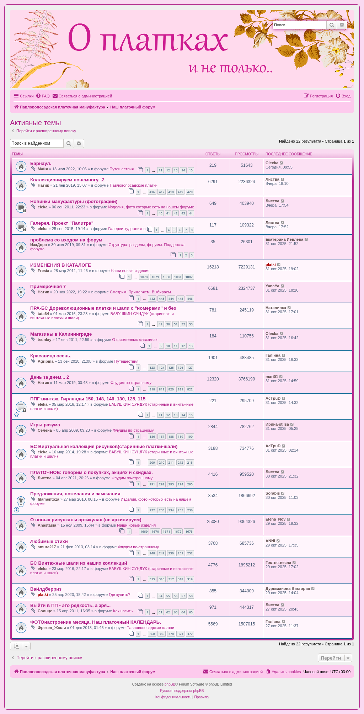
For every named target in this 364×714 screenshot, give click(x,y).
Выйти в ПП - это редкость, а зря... (70, 605)
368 (152, 634)
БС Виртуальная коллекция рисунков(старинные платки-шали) (103, 446)
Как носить (123, 611)
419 (180, 192)
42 (175, 213)
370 (171, 634)
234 (171, 510)
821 (180, 389)
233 (161, 510)
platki (271, 264)
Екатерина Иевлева (284, 239)
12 (168, 170)
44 (191, 213)
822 (190, 389)
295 (190, 484)
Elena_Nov (275, 519)
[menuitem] (43, 96)
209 (152, 462)
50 (168, 324)
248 (152, 553)
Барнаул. (40, 163)
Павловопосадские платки (133, 185)
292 (161, 484)
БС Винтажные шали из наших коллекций (78, 563)
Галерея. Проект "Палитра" (61, 223)
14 (183, 170)
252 (190, 553)
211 (171, 462)
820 (171, 389)
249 (161, 553)
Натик (43, 185)
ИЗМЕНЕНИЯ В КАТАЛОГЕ (60, 265)
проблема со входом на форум (66, 240)
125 (171, 367)
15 (191, 170)
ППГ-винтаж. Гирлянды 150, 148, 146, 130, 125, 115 (87, 398)
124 (161, 367)
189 (180, 436)
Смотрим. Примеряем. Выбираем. (141, 292)
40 (160, 213)
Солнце (45, 611)
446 (190, 298)
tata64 (43, 313)
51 (175, 324)
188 (171, 436)
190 (190, 436)
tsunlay (45, 339)
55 (168, 595)
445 (180, 298)
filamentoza (48, 499)
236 (190, 510)
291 (152, 484)
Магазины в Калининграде (61, 334)
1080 (166, 277)
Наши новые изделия (130, 270)
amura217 (47, 547)
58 (191, 595)
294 (180, 484)
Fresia (43, 270)
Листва (272, 179)
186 (152, 436)
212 (180, 462)
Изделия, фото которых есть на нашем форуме (151, 207)
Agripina (46, 361)
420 (190, 192)
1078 (144, 277)
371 (180, 634)
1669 (144, 531)
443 (161, 298)
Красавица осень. (50, 355)
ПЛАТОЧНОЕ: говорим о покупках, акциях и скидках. (91, 472)
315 (152, 579)
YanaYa (272, 286)
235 (180, 510)
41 (168, 213)
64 (183, 612)
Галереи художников (126, 229)
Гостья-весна (278, 562)
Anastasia (47, 525)
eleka (43, 207)
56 (175, 595)
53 (191, 324)
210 (161, 462)
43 (183, 213)
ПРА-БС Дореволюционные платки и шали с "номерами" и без (103, 308)
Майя (43, 169)
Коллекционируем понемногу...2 (67, 179)
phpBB (170, 684)
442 (152, 298)
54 (160, 595)
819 (161, 389)
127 (190, 367)
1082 (189, 277)
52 (183, 324)
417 (161, 192)
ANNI (270, 541)
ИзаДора (38, 245)
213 (190, 462)
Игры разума (45, 424)
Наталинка (276, 307)
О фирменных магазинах (135, 339)
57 (183, 595)
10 (168, 345)
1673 (189, 531)
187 (161, 436)
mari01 (272, 376)
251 (180, 553)
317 (171, 579)
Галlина (273, 355)
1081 (178, 277)
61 (160, 612)
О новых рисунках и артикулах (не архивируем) (85, 519)
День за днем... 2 (49, 377)
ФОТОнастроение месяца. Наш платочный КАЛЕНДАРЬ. (95, 622)
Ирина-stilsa (277, 424)
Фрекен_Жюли (52, 627)
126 (180, 367)
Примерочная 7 (48, 286)
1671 (166, 531)
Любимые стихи (49, 541)
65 (191, 612)
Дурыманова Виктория (288, 588)
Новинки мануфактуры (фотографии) (73, 201)
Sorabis (273, 493)
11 (160, 170)
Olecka (272, 163)
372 (190, 634)
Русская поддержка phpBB (182, 691)
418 (171, 192)
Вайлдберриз (45, 589)
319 (190, 579)
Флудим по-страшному (131, 382)
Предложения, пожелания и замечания (75, 493)
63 (175, 612)
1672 (178, 531)
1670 (155, 531)
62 (168, 612)
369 (161, 634)
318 (180, 579)
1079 (155, 277)
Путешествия (121, 169)
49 (160, 324)
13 (175, 170)
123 (152, 367)
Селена (45, 430)
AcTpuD (273, 398)
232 (152, 510)
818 (152, 389)
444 (171, 298)
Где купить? (119, 594)
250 (171, 553)
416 (152, 192)
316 (161, 579)
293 (171, 484)
